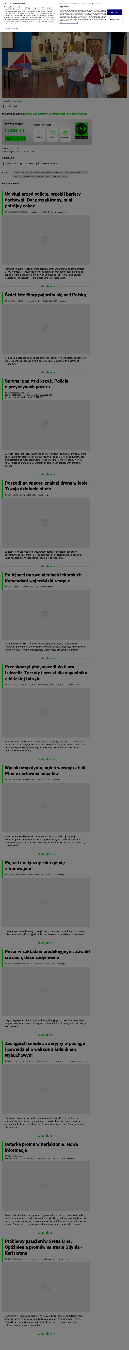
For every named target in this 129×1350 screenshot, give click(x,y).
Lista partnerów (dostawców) (68, 20)
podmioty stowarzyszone (46, 4)
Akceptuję (114, 10)
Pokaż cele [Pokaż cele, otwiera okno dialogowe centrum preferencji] (114, 17)
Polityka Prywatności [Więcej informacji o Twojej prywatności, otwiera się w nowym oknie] (11, 26)
